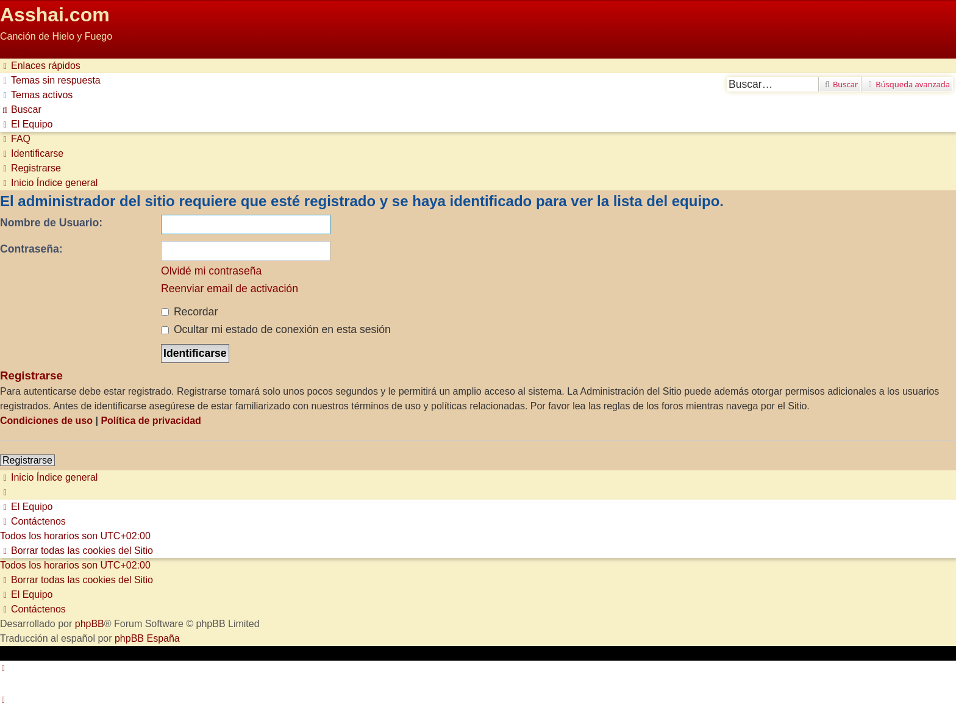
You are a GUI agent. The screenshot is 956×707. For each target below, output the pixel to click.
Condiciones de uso (46, 420)
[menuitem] (50, 80)
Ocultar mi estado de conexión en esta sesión (276, 329)
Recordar (189, 312)
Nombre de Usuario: (51, 223)
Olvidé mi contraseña (211, 271)
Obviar (14, 51)
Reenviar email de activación (229, 288)
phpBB (89, 624)
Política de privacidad (151, 420)
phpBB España (147, 638)
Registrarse (27, 460)
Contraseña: (31, 249)
